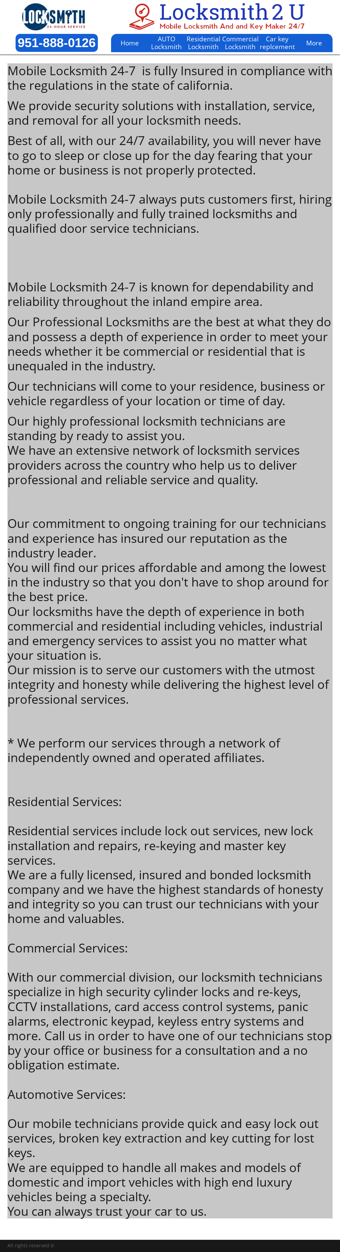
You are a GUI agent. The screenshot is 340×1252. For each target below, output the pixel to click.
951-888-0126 (56, 43)
